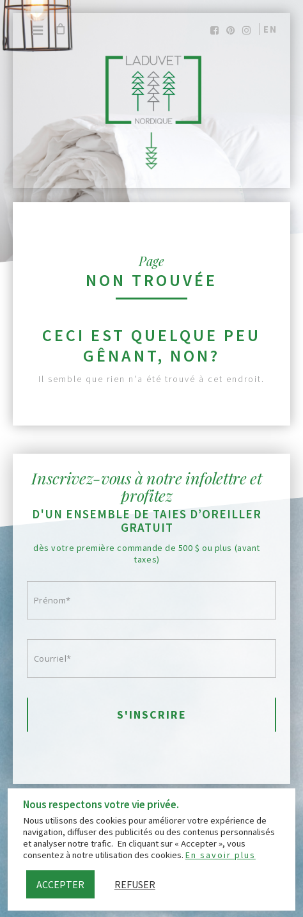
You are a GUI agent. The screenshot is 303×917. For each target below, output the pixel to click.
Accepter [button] (60, 884)
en (270, 29)
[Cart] (60, 29)
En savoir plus (220, 855)
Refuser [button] (134, 884)
